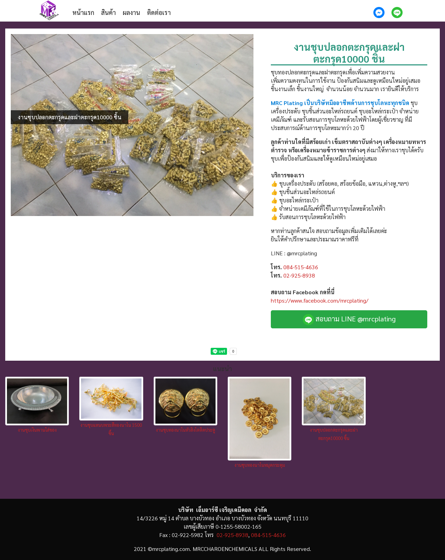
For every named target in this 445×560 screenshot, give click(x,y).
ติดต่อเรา (159, 12)
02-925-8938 (299, 275)
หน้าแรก (83, 12)
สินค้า (108, 12)
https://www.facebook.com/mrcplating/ (320, 300)
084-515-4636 (300, 267)
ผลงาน (131, 12)
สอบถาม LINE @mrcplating (349, 319)
